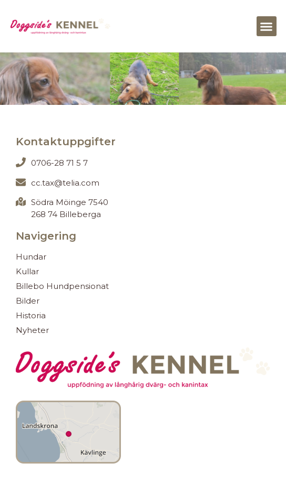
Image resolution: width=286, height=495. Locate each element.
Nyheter (32, 330)
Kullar (27, 271)
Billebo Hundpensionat (62, 286)
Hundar (31, 257)
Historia (31, 315)
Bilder (27, 301)
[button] (267, 26)
